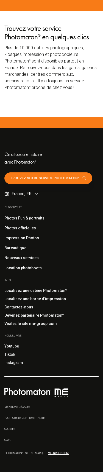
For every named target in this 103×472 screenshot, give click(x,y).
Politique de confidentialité (24, 417)
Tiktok (9, 354)
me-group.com (58, 453)
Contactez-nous (18, 307)
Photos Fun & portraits (24, 218)
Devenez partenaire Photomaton (34, 315)
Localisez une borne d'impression (35, 299)
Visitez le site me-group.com (30, 323)
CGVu (8, 439)
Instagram (13, 362)
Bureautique (15, 248)
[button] (21, 194)
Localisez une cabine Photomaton (35, 290)
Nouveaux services (21, 258)
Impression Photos (21, 238)
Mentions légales (17, 406)
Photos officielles (20, 228)
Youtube (11, 346)
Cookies (9, 428)
